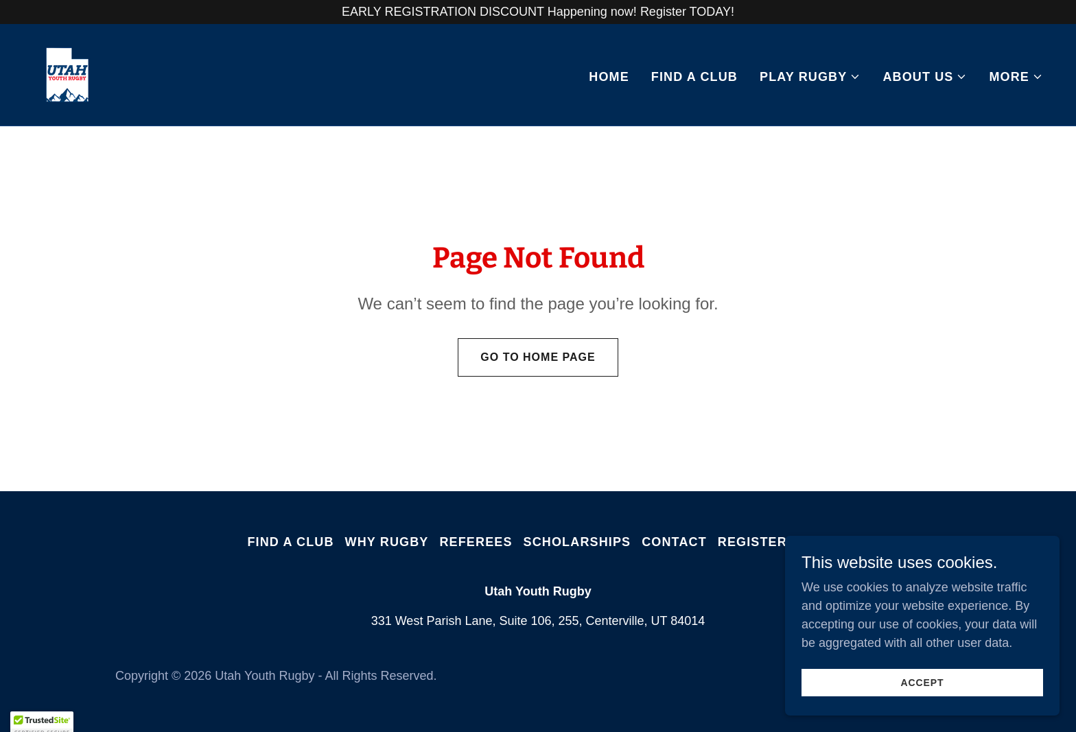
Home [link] (609, 77)
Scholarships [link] (577, 542)
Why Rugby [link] (387, 542)
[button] (810, 77)
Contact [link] (674, 542)
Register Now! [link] (773, 542)
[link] (67, 74)
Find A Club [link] (694, 77)
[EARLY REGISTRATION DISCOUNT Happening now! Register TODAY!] (538, 12)
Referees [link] (475, 542)
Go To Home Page (537, 357)
